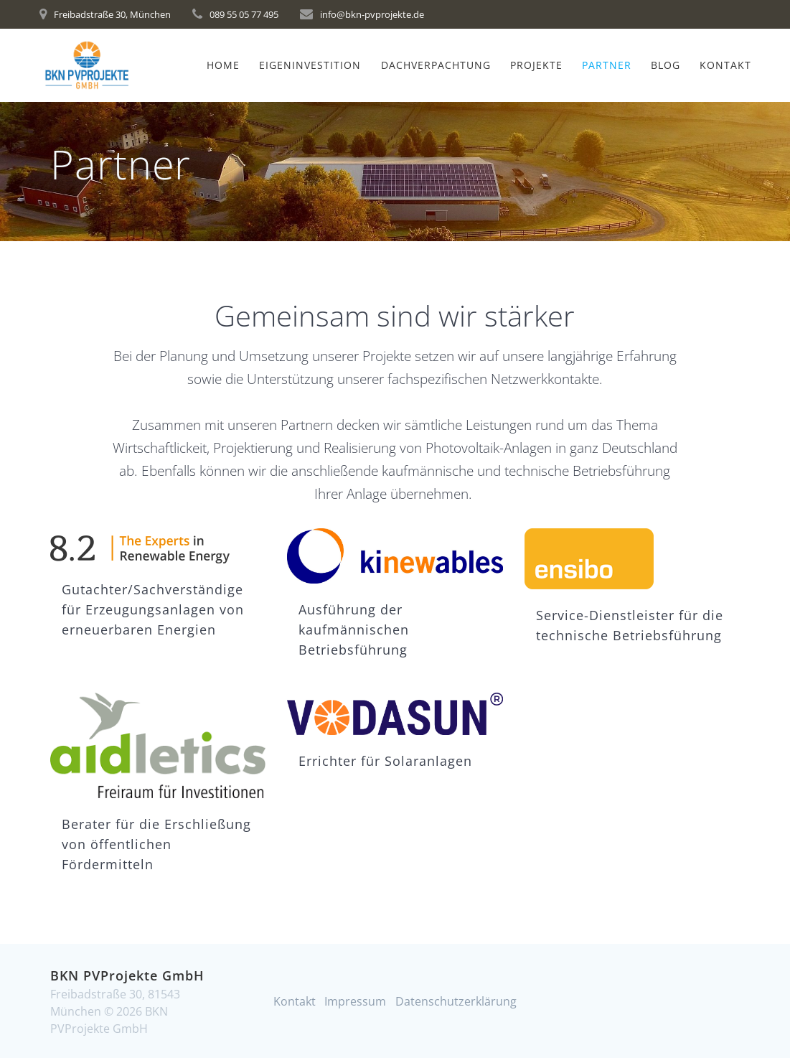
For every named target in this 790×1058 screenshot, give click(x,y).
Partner (606, 65)
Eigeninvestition (310, 65)
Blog (665, 65)
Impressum (355, 1001)
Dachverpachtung (436, 65)
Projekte (536, 65)
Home (223, 65)
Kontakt (725, 65)
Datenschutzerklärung (456, 1001)
